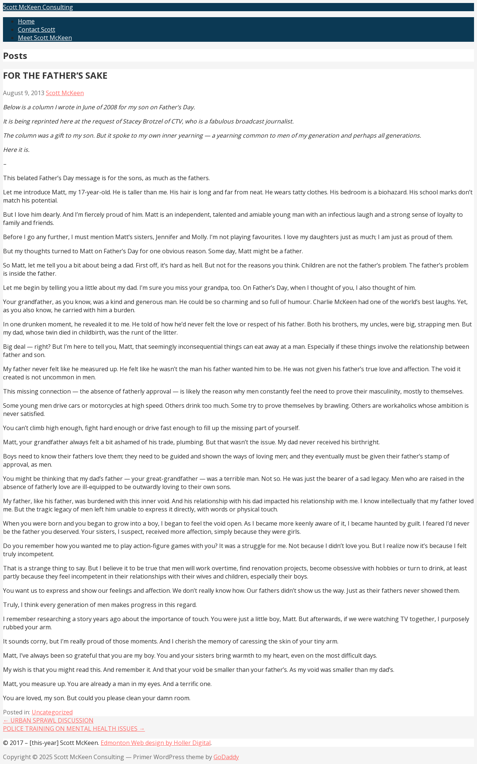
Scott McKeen (65, 93)
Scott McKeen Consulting (38, 7)
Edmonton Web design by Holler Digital (156, 743)
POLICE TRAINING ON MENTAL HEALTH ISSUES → (74, 728)
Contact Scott (36, 29)
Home (26, 21)
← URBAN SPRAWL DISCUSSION (48, 720)
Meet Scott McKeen (45, 38)
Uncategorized (52, 712)
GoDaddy (226, 757)
